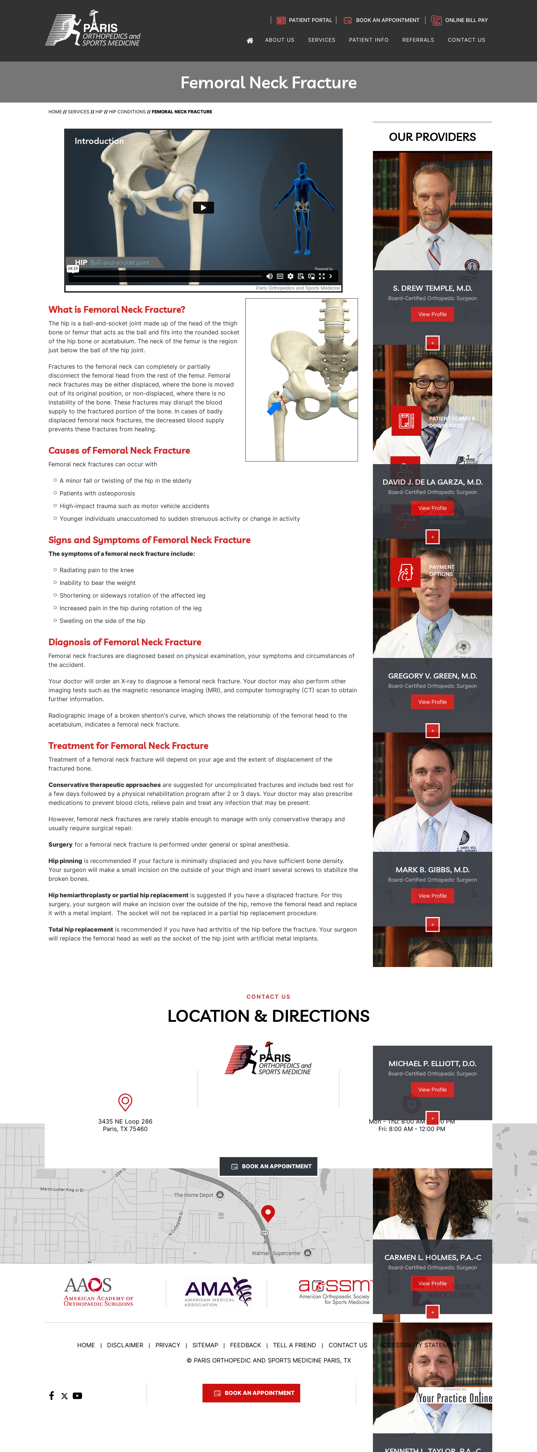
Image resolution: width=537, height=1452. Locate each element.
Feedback (245, 1345)
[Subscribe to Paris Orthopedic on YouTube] (77, 1398)
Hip (99, 111)
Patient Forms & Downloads (452, 422)
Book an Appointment (388, 20)
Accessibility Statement (419, 1345)
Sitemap (205, 1345)
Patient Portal (310, 20)
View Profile (432, 314)
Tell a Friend (294, 1345)
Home (55, 111)
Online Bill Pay (466, 20)
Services (79, 111)
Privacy (168, 1345)
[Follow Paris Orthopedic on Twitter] (64, 1398)
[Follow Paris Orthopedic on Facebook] (51, 1398)
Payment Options (442, 570)
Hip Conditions (127, 111)
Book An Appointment (277, 1166)
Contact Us (348, 1345)
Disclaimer (125, 1345)
